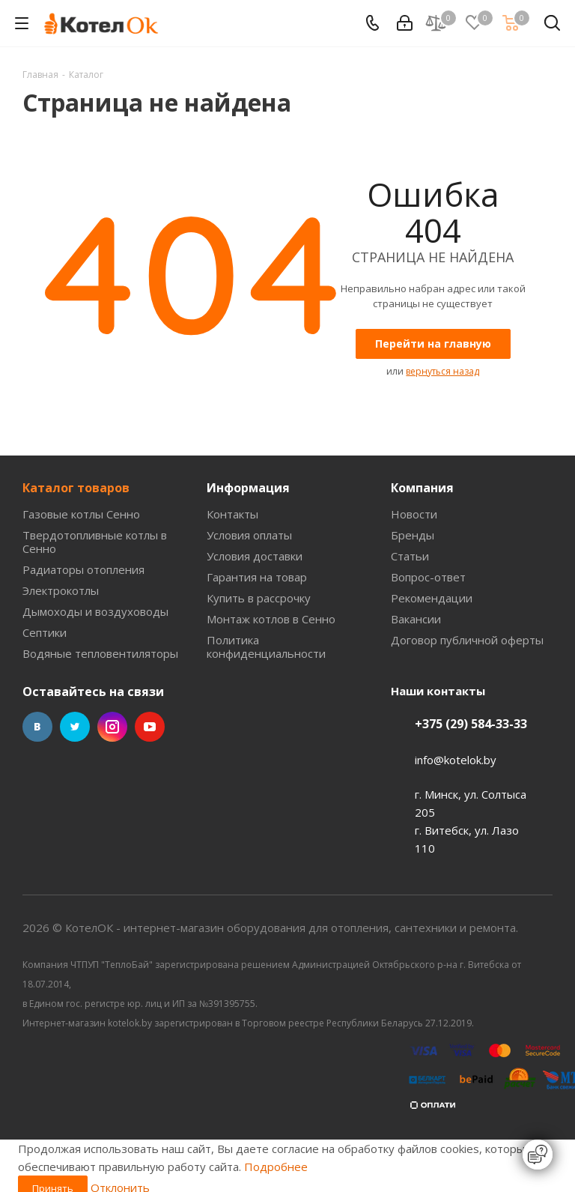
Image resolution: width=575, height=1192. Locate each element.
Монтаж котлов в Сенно (271, 618)
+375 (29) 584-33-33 (471, 723)
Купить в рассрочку (259, 597)
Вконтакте (37, 727)
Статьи (410, 555)
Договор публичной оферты (467, 639)
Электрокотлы (60, 590)
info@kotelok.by (455, 759)
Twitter (75, 727)
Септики (44, 632)
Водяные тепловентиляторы (100, 653)
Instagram (112, 727)
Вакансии (416, 618)
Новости (414, 513)
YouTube (150, 727)
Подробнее (276, 1166)
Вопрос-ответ (428, 576)
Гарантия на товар (257, 576)
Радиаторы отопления (83, 569)
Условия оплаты (249, 534)
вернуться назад (442, 371)
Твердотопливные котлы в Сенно (94, 541)
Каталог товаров (76, 487)
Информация (248, 487)
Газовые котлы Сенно (81, 513)
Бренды (412, 534)
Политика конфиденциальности (266, 646)
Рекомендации (431, 597)
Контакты (232, 513)
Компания (422, 487)
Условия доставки (254, 555)
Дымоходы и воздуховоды (95, 611)
